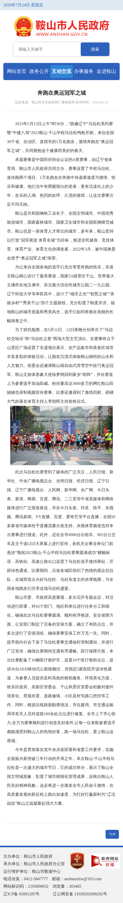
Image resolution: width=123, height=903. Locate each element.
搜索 (95, 49)
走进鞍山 (106, 71)
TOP (112, 834)
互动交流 (61, 71)
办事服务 (84, 71)
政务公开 (39, 71)
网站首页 (16, 71)
